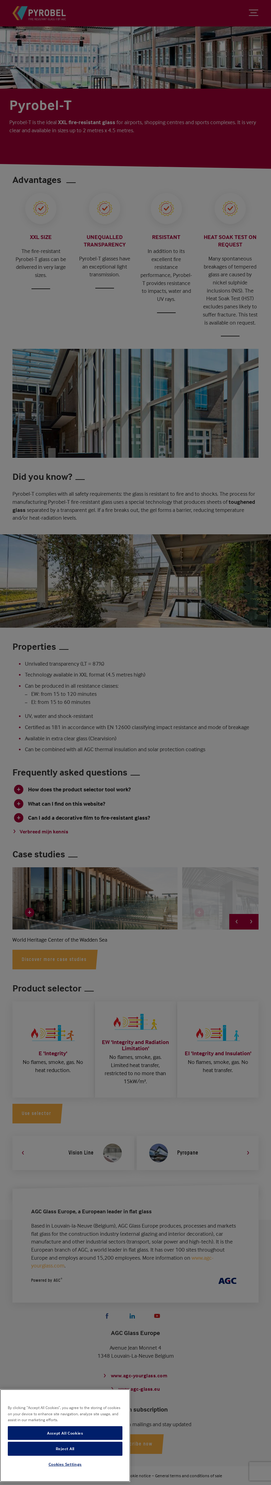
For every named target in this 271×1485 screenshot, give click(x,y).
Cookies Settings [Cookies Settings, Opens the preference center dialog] (65, 1464)
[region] (65, 1435)
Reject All (65, 1448)
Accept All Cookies (65, 1433)
